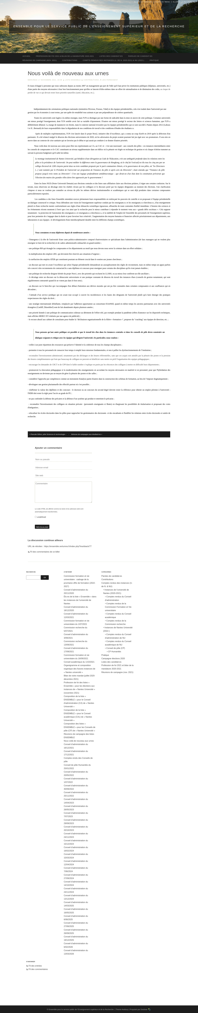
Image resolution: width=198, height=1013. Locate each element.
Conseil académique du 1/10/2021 (79, 662)
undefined (41, 517)
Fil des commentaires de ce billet (45, 552)
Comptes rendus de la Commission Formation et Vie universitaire (118, 606)
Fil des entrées (35, 966)
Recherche (31, 572)
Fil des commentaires (38, 969)
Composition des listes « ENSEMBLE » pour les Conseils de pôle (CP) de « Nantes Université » (79, 727)
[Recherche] (33, 577)
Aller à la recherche (184, 2)
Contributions (91, 80)
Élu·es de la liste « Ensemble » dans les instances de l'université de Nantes (80, 600)
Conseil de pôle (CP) (115, 648)
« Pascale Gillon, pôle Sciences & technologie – (47, 434)
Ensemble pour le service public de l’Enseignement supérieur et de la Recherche (99, 26)
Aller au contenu (143, 2)
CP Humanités (114, 651)
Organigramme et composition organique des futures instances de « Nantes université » (79, 668)
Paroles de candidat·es (111, 576)
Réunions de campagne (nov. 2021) (117, 672)
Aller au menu (162, 2)
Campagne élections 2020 (113, 658)
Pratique (105, 655)
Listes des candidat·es (111, 662)
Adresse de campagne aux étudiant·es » (86, 434)
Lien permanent (110, 80)
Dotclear (144, 1009)
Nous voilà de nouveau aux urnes (79, 741)
